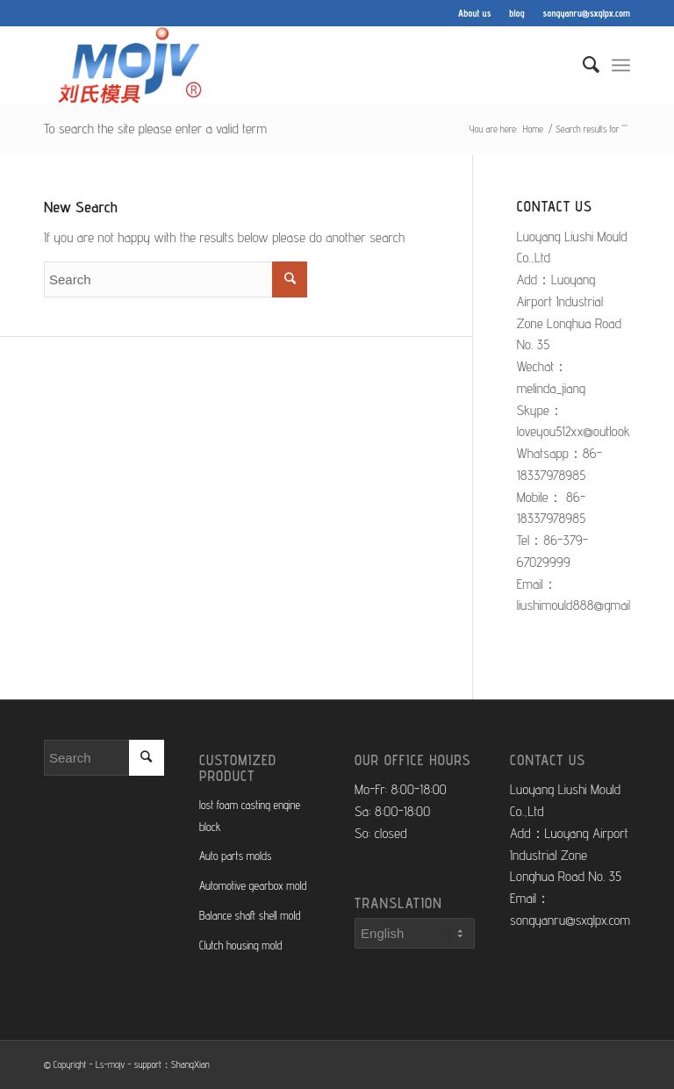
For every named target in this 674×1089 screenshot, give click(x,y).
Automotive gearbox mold (252, 885)
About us (474, 13)
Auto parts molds (235, 856)
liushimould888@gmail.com (586, 605)
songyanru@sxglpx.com (586, 13)
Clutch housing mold (240, 945)
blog (516, 13)
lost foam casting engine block (249, 816)
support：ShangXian (172, 1064)
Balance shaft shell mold (249, 915)
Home (533, 129)
